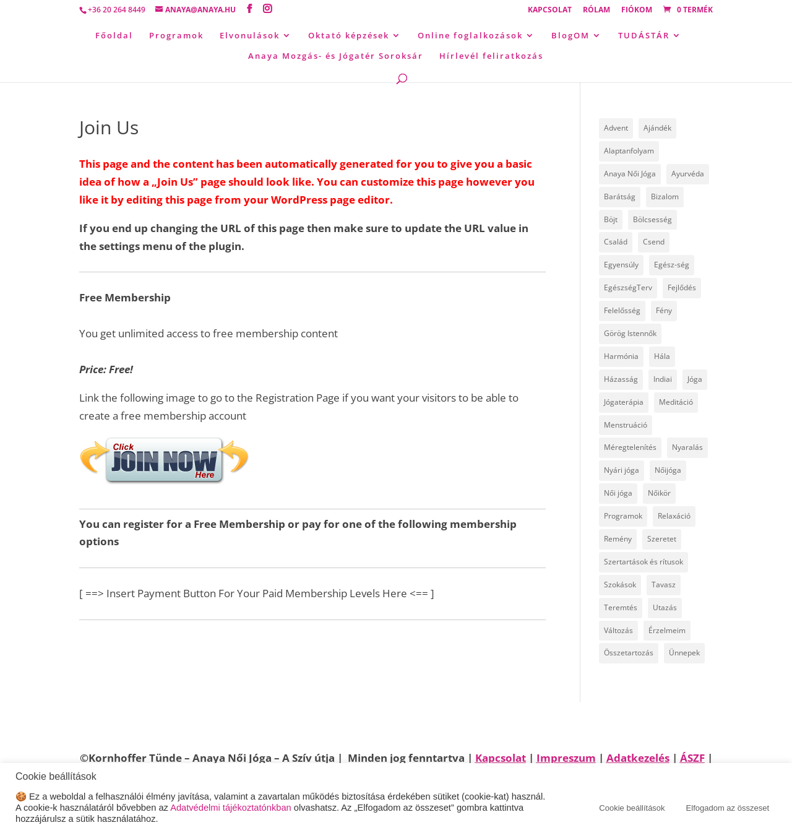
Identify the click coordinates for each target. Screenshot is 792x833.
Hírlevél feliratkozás (491, 56)
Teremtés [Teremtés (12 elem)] (620, 607)
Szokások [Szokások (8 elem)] (620, 584)
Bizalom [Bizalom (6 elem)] (665, 196)
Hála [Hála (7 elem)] (662, 356)
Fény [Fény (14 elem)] (664, 310)
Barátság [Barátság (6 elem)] (619, 196)
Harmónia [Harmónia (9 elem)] (621, 356)
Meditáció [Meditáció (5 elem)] (676, 402)
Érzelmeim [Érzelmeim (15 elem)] (667, 630)
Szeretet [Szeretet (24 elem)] (661, 538)
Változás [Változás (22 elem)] (618, 630)
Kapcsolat (550, 10)
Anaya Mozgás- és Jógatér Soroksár (335, 56)
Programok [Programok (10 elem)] (623, 516)
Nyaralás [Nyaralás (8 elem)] (687, 447)
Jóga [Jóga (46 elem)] (694, 379)
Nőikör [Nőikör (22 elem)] (659, 493)
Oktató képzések (348, 36)
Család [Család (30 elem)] (615, 241)
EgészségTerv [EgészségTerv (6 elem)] (628, 287)
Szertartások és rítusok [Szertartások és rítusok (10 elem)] (643, 561)
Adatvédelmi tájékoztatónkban (230, 808)
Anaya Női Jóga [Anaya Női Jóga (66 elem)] (630, 173)
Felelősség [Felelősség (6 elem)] (622, 310)
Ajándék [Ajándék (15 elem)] (657, 128)
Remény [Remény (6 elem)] (618, 538)
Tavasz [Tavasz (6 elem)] (664, 584)
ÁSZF (692, 758)
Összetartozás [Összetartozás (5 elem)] (628, 652)
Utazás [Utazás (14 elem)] (665, 607)
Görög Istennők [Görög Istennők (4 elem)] (630, 333)
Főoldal (114, 36)
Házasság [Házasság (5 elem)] (621, 379)
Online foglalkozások (470, 36)
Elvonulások (250, 36)
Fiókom (636, 10)
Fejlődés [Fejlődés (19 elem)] (682, 287)
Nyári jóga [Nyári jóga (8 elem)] (621, 470)
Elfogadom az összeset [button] (727, 808)
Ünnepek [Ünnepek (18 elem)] (684, 652)
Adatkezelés (637, 758)
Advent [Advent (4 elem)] (616, 128)
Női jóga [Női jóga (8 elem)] (618, 493)
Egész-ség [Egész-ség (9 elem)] (671, 264)
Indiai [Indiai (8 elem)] (662, 379)
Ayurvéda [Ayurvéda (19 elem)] (687, 173)
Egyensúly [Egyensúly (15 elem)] (621, 264)
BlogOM (570, 36)
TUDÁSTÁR (643, 36)
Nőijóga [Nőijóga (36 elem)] (668, 470)
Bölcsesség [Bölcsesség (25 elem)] (652, 219)
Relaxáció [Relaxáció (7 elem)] (674, 516)
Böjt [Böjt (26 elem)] (611, 219)
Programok (176, 36)
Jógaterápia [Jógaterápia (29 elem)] (624, 402)
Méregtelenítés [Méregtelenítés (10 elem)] (630, 447)
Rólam (596, 10)
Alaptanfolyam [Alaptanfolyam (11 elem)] (629, 150)
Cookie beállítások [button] (632, 808)
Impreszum (566, 758)
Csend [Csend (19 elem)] (654, 241)
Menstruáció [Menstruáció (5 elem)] (625, 425)
